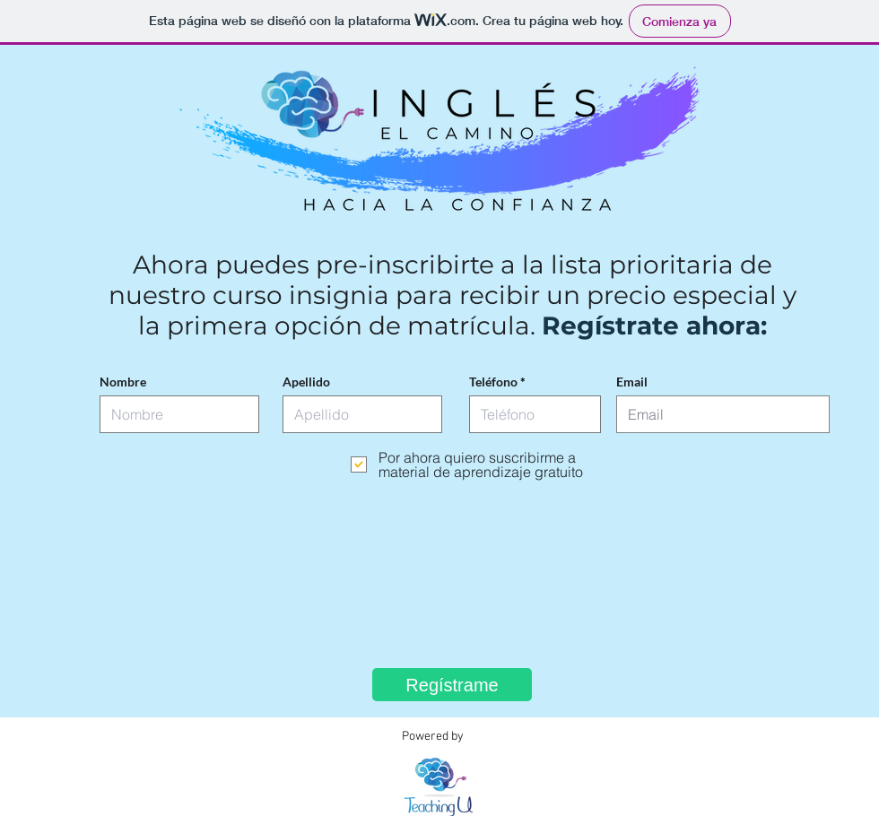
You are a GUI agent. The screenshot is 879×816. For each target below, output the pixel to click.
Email (632, 382)
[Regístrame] (452, 684)
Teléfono (493, 382)
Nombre (123, 382)
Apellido (306, 382)
